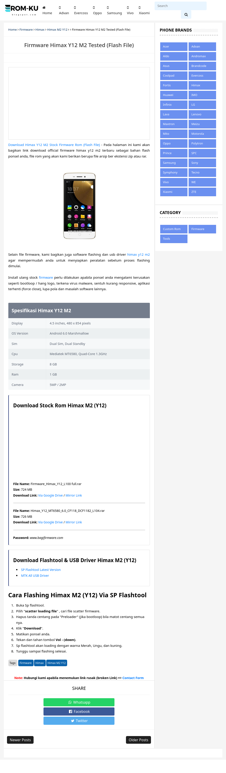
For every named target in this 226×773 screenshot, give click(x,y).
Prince (167, 153)
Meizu (195, 124)
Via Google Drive (50, 495)
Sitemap (27, 761)
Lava (166, 114)
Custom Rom (172, 229)
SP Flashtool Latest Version (41, 570)
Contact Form (133, 678)
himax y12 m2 (138, 254)
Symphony (170, 172)
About (12, 761)
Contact (42, 761)
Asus (166, 66)
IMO (194, 95)
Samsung (114, 10)
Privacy (56, 761)
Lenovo (196, 114)
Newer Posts (21, 721)
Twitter (116, 702)
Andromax (198, 56)
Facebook (79, 702)
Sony (194, 163)
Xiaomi (144, 10)
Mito (166, 134)
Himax (39, 663)
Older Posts (137, 721)
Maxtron (169, 124)
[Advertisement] (79, 103)
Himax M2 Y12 (57, 663)
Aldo (166, 56)
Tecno (195, 172)
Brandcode (198, 66)
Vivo (130, 10)
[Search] (181, 6)
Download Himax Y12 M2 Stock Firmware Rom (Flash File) (54, 144)
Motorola (197, 134)
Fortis (167, 85)
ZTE (193, 192)
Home (47, 10)
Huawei (168, 95)
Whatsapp (42, 702)
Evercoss (81, 10)
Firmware (26, 663)
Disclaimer (72, 761)
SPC (193, 153)
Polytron (197, 143)
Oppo (97, 10)
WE (193, 182)
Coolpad (168, 75)
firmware (46, 277)
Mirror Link (74, 495)
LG (193, 105)
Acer (166, 46)
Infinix (167, 105)
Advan (64, 10)
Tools (166, 239)
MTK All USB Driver (35, 575)
